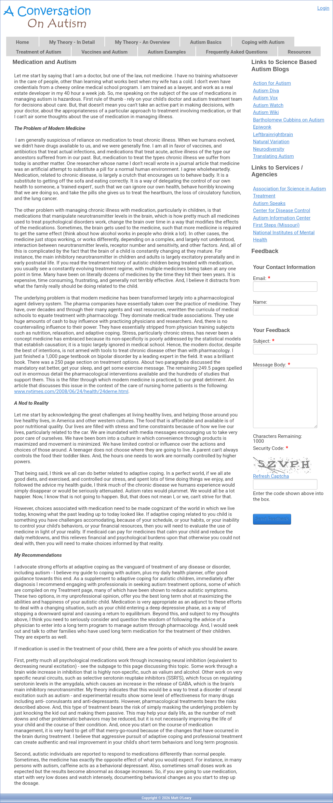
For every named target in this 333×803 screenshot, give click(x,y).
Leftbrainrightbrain (273, 134)
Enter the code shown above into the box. (288, 496)
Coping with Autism (263, 42)
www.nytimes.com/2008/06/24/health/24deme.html (71, 391)
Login (323, 8)
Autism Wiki (266, 112)
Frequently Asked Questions (236, 52)
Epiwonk (262, 127)
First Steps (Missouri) (276, 225)
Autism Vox (265, 98)
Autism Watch (268, 105)
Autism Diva (266, 91)
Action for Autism (272, 83)
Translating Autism (273, 156)
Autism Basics (205, 42)
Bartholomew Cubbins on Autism (288, 120)
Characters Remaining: (277, 436)
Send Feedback (272, 519)
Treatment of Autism (38, 52)
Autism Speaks (269, 203)
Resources (299, 52)
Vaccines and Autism (104, 52)
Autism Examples (167, 52)
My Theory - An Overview (142, 42)
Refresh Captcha (271, 476)
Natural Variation (271, 142)
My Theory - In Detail (72, 42)
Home (22, 42)
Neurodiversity (268, 149)
